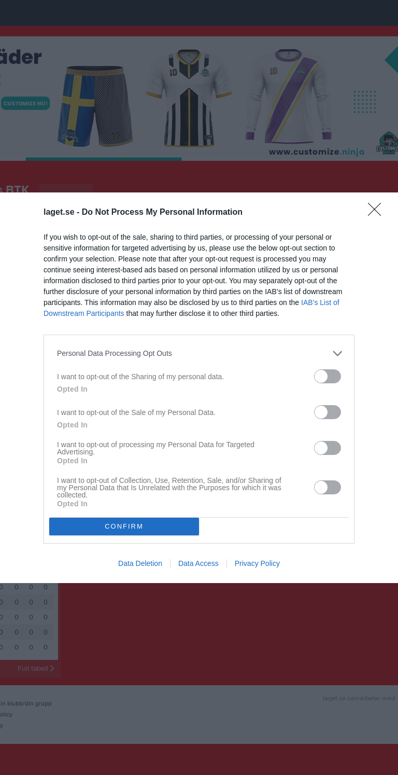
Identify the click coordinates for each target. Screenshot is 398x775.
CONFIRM (124, 526)
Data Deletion (140, 563)
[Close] (378, 213)
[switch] (327, 376)
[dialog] (199, 387)
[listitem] (199, 353)
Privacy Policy (257, 563)
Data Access (198, 563)
